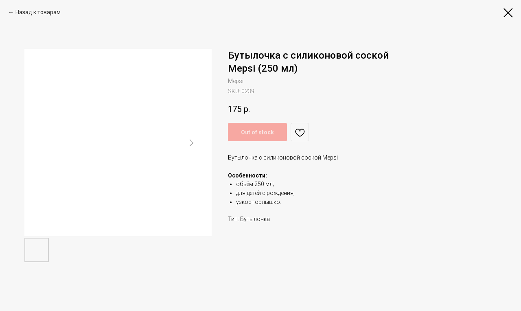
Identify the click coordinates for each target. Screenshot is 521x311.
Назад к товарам (38, 12)
